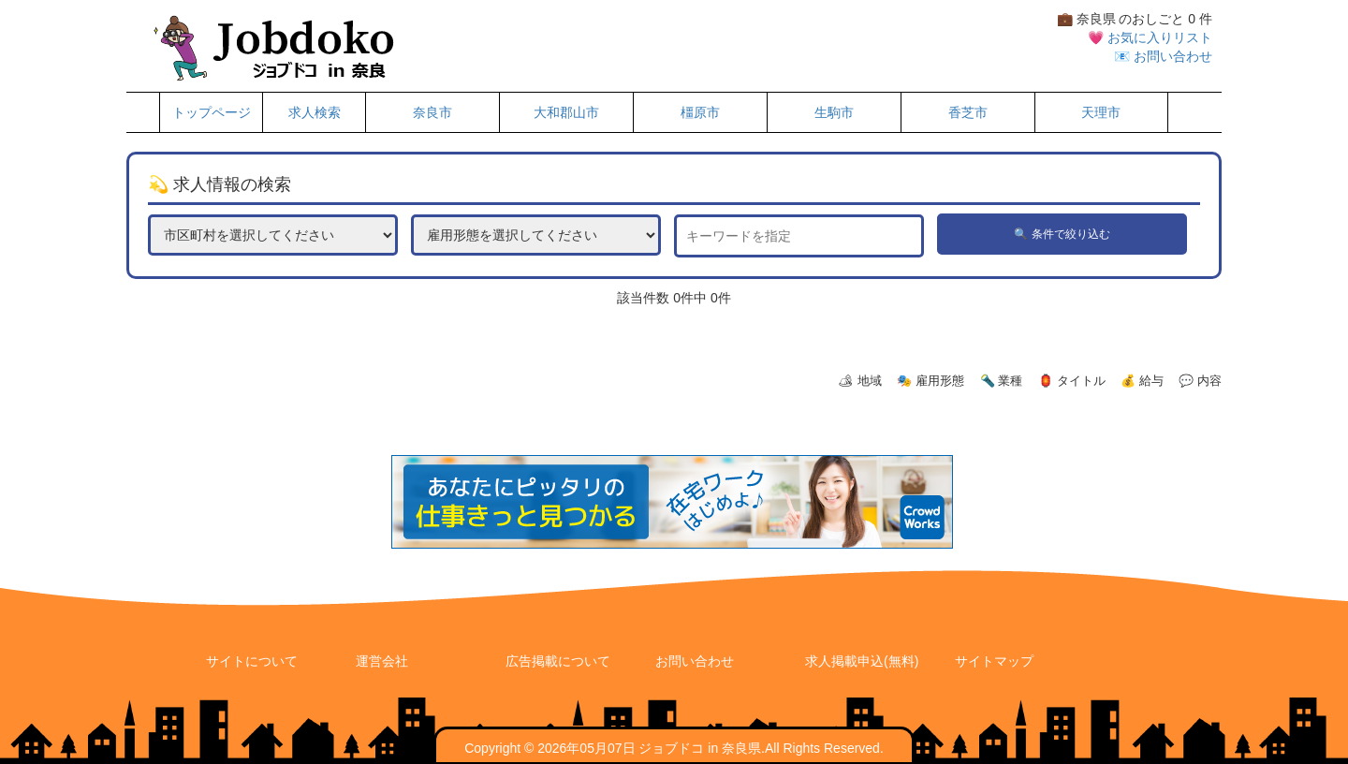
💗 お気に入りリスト (1150, 37)
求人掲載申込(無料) (861, 661)
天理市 (1101, 112)
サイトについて (252, 661)
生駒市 (834, 112)
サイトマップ (994, 661)
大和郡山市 (566, 112)
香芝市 (968, 112)
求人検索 (314, 112)
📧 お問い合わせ (1163, 56)
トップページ (211, 112)
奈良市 (432, 112)
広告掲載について (558, 661)
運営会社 (382, 661)
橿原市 (700, 112)
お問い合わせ (694, 661)
